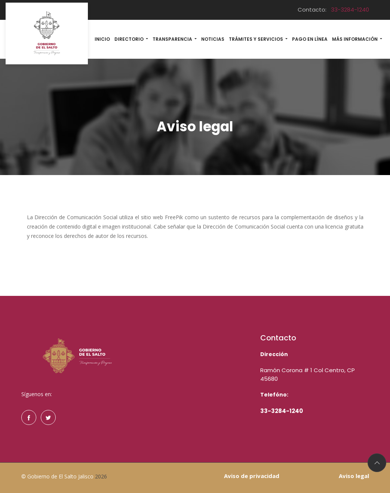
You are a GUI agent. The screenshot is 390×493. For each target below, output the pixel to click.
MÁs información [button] (355, 39)
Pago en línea (310, 39)
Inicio (102, 39)
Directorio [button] (129, 39)
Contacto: (333, 9)
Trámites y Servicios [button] (256, 39)
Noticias (212, 39)
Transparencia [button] (173, 39)
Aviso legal (354, 476)
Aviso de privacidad (251, 476)
